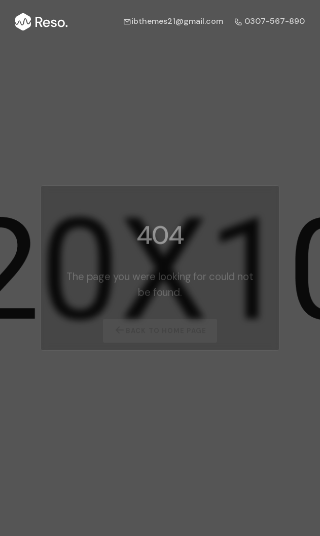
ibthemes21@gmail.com (173, 21)
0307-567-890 (269, 21)
